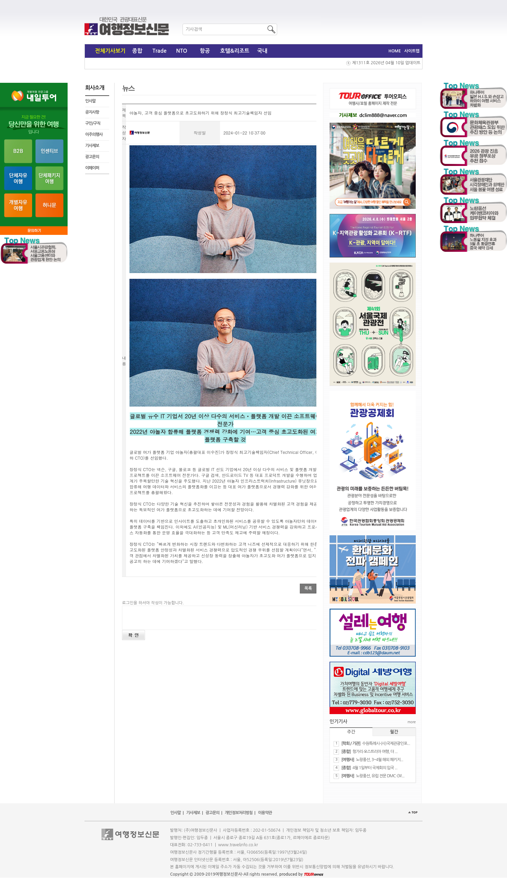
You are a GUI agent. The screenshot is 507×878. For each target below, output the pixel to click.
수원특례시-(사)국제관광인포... (386, 743)
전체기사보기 (110, 50)
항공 (205, 50)
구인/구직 (92, 123)
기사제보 (92, 146)
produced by (301, 874)
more (412, 722)
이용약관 (265, 813)
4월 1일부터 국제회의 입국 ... (375, 768)
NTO (181, 50)
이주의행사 (93, 134)
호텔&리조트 (234, 50)
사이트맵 (411, 51)
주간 (351, 732)
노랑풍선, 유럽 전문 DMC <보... (380, 776)
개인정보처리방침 (238, 813)
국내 (262, 50)
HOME (394, 51)
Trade (159, 50)
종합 (137, 50)
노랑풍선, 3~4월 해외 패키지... (379, 760)
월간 (394, 732)
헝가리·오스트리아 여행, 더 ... (375, 752)
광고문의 (92, 157)
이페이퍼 (92, 168)
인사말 (90, 101)
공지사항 (92, 112)
